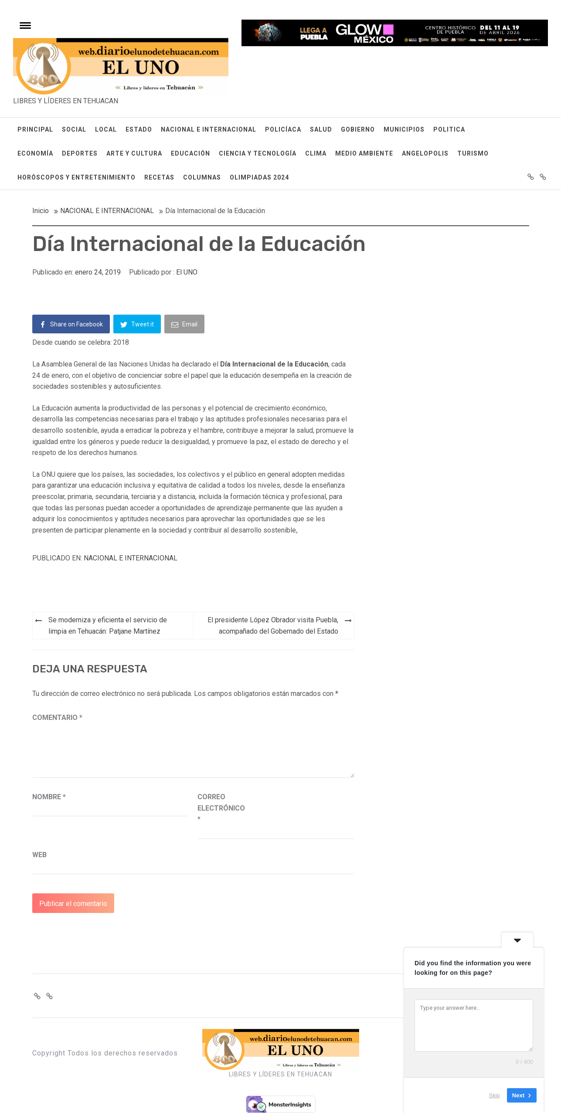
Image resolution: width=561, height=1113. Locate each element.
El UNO (186, 272)
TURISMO (473, 153)
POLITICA (449, 129)
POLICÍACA (283, 129)
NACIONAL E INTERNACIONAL (208, 129)
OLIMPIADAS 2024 (259, 177)
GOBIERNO (358, 129)
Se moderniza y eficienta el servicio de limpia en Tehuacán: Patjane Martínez (107, 625)
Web (39, 855)
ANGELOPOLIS (425, 153)
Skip (494, 1095)
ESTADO (139, 129)
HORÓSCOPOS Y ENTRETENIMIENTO (76, 177)
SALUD (321, 129)
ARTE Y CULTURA (134, 153)
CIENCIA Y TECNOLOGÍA (257, 153)
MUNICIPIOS (404, 129)
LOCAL (106, 129)
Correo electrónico (219, 808)
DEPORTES (80, 153)
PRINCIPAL (35, 129)
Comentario (57, 717)
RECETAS (159, 177)
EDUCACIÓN (190, 153)
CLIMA (315, 153)
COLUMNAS (202, 177)
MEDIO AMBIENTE (364, 153)
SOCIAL (74, 129)
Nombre (49, 797)
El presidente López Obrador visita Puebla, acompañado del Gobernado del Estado (272, 625)
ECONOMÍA (35, 153)
